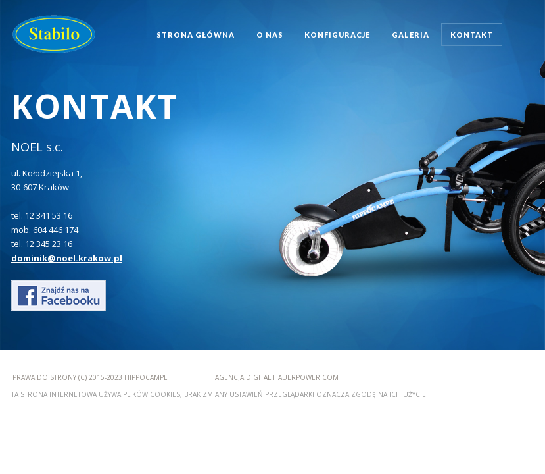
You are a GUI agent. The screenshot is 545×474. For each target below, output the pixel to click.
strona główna (195, 34)
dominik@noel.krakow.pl (66, 258)
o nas (269, 34)
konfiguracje (337, 34)
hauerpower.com (306, 377)
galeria (410, 34)
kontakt (471, 34)
